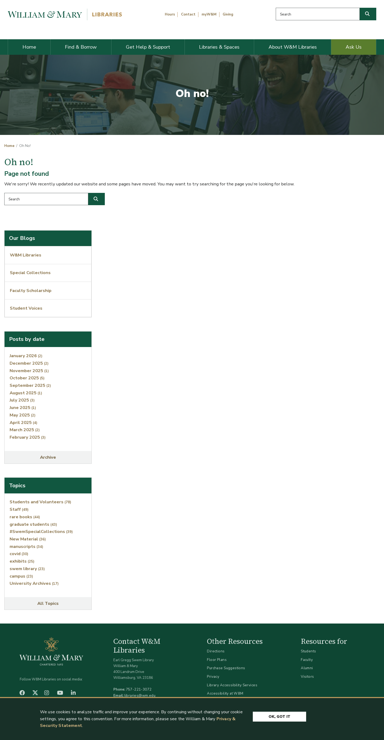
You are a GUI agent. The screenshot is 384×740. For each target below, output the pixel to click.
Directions (216, 651)
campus (21, 576)
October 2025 (27, 378)
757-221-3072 (139, 689)
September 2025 (30, 385)
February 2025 (28, 437)
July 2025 (22, 400)
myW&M (209, 14)
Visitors (307, 676)
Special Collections (30, 273)
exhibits (22, 561)
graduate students (33, 524)
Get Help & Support (148, 47)
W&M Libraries (25, 255)
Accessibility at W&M (225, 693)
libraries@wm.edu (140, 695)
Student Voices (26, 308)
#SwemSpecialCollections (41, 531)
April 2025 (23, 422)
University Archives (34, 583)
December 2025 (29, 363)
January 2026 (26, 356)
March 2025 (25, 430)
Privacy (213, 676)
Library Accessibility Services (232, 685)
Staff (19, 509)
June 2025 (23, 407)
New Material (28, 539)
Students (308, 651)
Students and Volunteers (40, 502)
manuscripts (26, 546)
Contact (188, 14)
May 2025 (22, 415)
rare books (25, 517)
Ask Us (354, 47)
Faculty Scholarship (30, 290)
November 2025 (29, 371)
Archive (48, 457)
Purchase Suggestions (226, 668)
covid (19, 554)
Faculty (307, 659)
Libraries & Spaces (219, 47)
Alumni (307, 668)
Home (29, 47)
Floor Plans (217, 659)
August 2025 (26, 393)
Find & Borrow (81, 47)
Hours (170, 14)
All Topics (48, 603)
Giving (228, 14)
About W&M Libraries (293, 47)
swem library (27, 569)
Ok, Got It (279, 716)
